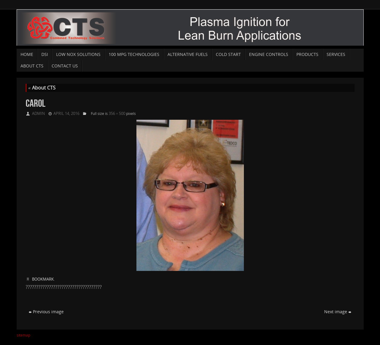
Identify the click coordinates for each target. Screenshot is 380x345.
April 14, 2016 (66, 113)
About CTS (42, 87)
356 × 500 (117, 113)
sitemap (23, 335)
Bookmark (43, 279)
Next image (337, 311)
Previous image (46, 311)
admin (38, 113)
